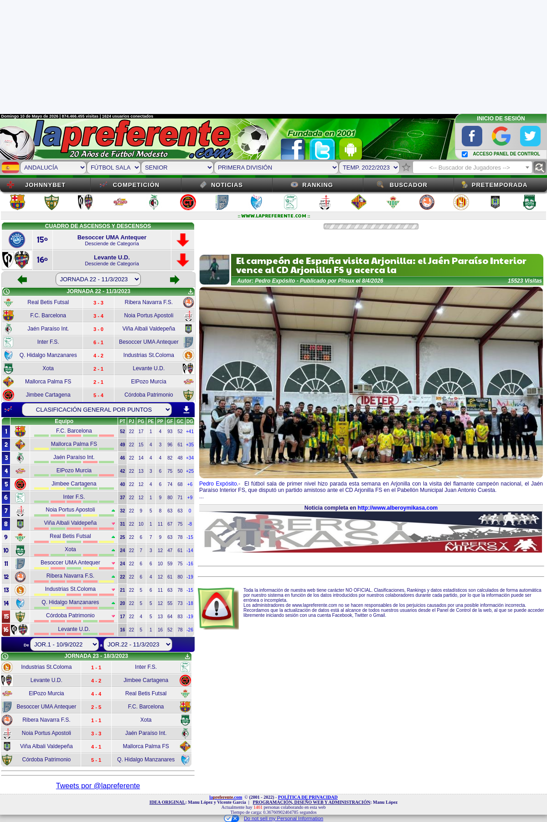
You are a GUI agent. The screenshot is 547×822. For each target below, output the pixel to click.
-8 (190, 524)
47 (169, 550)
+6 (189, 484)
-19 (189, 576)
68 (179, 484)
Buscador (409, 184)
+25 (190, 471)
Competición (136, 184)
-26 (189, 629)
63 (169, 510)
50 (179, 471)
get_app (190, 291)
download (186, 410)
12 (141, 484)
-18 (189, 603)
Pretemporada (500, 184)
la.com (225, 797)
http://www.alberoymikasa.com (398, 508)
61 (179, 444)
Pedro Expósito (218, 484)
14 (141, 457)
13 (141, 471)
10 (141, 524)
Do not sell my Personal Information (273, 818)
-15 (189, 537)
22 (131, 431)
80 (169, 497)
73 (179, 603)
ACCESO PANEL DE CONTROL (506, 153)
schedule (6, 291)
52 (179, 431)
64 (169, 616)
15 (141, 444)
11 (160, 524)
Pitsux (346, 281)
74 (169, 484)
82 (169, 457)
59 (169, 563)
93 (169, 431)
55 (169, 603)
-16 (189, 563)
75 (169, 471)
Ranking (317, 184)
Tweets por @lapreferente (98, 786)
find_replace (539, 167)
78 (179, 537)
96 (169, 444)
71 (179, 497)
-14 (189, 550)
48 (179, 457)
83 (179, 616)
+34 (190, 457)
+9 (189, 497)
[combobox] (472, 167)
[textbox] (472, 167)
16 (160, 629)
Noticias (227, 184)
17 (141, 431)
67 (169, 524)
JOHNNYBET (45, 184)
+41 (190, 431)
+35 (190, 444)
